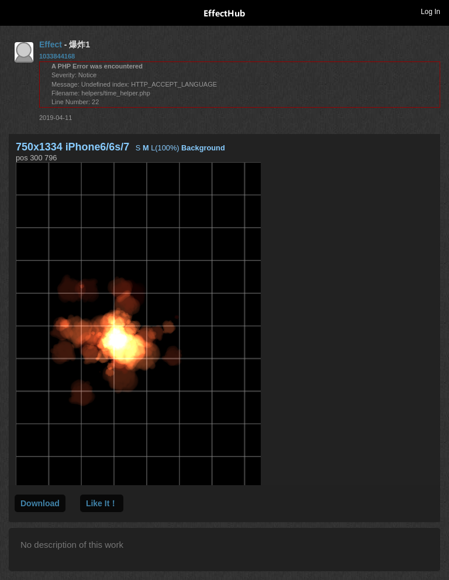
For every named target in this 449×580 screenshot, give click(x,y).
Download (40, 503)
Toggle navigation (14, 11)
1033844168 (57, 56)
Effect (50, 44)
